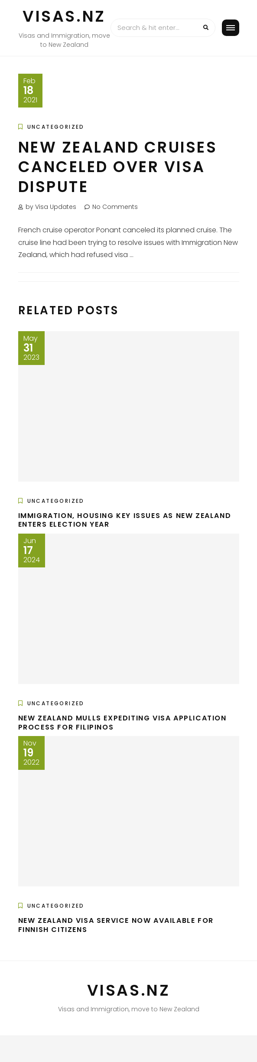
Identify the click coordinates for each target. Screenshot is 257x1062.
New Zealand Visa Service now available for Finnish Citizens (116, 925)
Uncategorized (56, 126)
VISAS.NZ (64, 16)
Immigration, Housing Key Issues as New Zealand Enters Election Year (124, 520)
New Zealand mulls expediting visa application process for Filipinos (122, 722)
